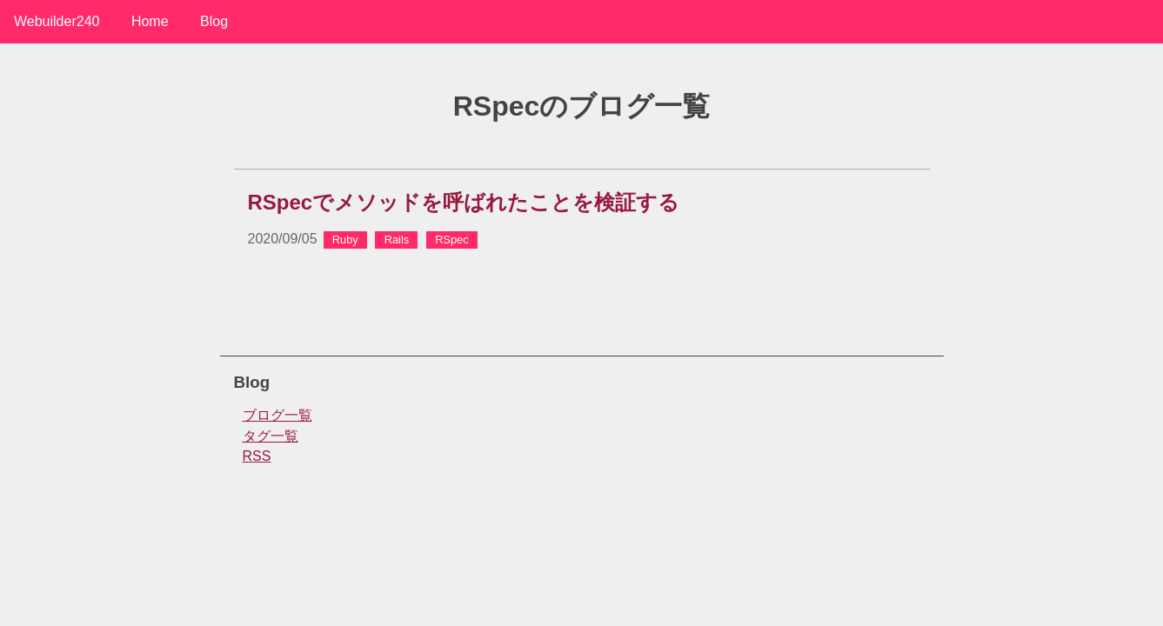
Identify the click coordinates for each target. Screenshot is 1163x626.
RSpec (451, 239)
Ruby (345, 239)
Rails (396, 239)
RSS (257, 456)
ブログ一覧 (277, 415)
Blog (214, 21)
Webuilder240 (56, 21)
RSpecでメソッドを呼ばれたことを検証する (464, 202)
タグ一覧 (270, 436)
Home (150, 21)
